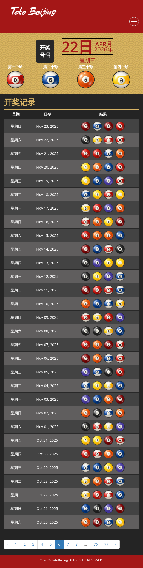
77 (106, 544)
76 (96, 544)
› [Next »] (115, 544)
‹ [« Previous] (7, 544)
